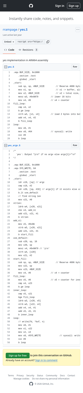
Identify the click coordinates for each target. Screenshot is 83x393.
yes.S (24, 29)
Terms (11, 375)
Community (51, 375)
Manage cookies (21, 378)
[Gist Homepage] (31, 6)
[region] (41, 106)
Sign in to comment (46, 360)
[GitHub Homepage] (31, 384)
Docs (62, 375)
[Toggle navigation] (5, 6)
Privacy (20, 375)
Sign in (59, 6)
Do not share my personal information (50, 378)
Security (30, 375)
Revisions (28, 50)
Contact (71, 375)
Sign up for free (18, 355)
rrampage (10, 29)
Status (40, 375)
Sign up (74, 6)
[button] (48, 41)
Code (9, 49)
